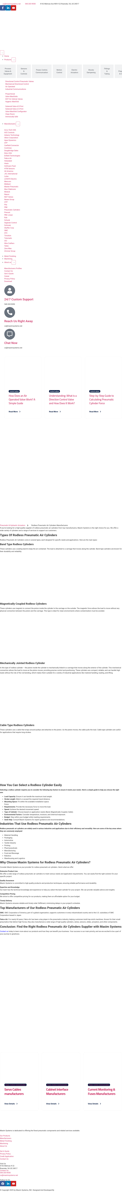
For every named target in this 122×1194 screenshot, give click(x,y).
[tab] (8, 71)
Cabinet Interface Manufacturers (57, 1091)
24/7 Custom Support (18, 299)
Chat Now (10, 343)
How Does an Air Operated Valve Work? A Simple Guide (22, 399)
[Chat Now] (9, 334)
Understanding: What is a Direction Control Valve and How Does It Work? (63, 399)
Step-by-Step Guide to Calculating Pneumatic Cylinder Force (101, 399)
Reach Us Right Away (18, 321)
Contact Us (4, 1171)
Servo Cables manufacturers (14, 1091)
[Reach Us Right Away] (9, 312)
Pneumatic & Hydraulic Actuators (12, 525)
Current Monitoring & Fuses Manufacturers (101, 1091)
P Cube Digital (60, 1190)
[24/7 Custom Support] (9, 290)
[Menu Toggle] (2, 52)
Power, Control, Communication (15, 1084)
